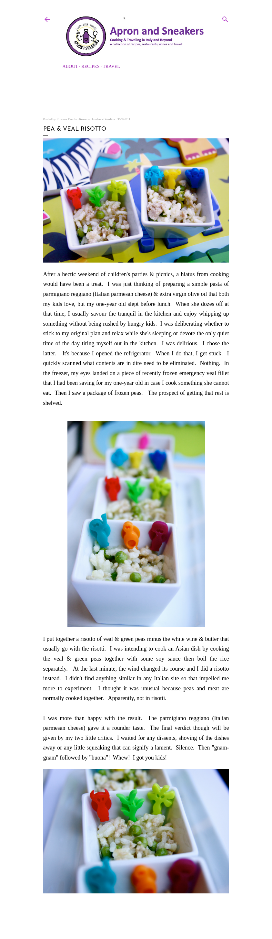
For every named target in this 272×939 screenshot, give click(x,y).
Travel (111, 66)
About (70, 66)
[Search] (225, 18)
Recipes (90, 66)
